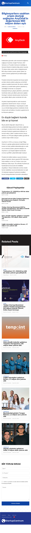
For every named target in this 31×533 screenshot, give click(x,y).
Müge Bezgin (6, 275)
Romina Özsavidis (7, 312)
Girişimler (6, 340)
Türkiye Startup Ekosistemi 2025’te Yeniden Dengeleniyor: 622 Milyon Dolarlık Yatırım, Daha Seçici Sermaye (15, 208)
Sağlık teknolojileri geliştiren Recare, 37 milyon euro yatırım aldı (15, 224)
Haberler (15, 28)
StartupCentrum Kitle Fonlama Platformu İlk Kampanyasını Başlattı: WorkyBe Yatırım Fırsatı (15, 200)
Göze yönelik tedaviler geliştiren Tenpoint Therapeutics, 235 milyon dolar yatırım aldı (15, 217)
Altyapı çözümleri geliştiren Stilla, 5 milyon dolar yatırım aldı (15, 449)
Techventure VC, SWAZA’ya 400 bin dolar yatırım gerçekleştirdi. (15, 192)
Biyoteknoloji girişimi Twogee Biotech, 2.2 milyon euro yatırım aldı (15, 414)
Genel (4, 269)
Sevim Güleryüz (12, 26)
